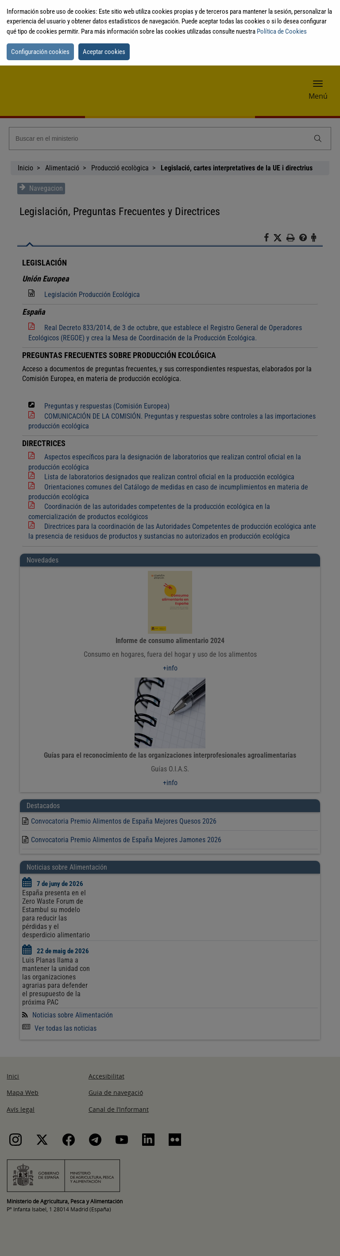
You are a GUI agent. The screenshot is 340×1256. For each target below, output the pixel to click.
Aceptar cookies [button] (104, 52)
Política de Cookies (282, 31)
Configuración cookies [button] (40, 52)
